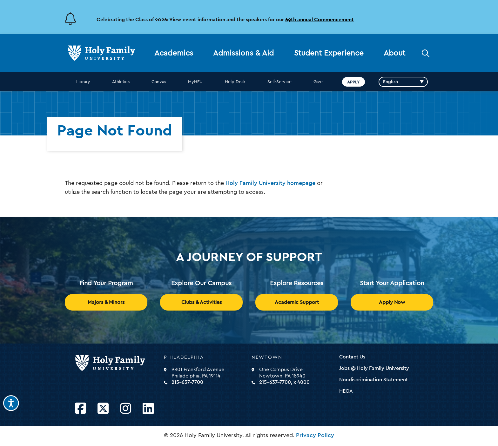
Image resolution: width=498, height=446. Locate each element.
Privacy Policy (315, 435)
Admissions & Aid (243, 53)
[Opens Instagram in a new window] (125, 409)
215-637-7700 (187, 382)
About (394, 53)
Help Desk (235, 82)
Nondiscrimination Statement (373, 379)
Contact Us (352, 356)
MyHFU (195, 82)
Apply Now (392, 302)
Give (318, 82)
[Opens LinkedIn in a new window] (148, 409)
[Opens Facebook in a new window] (80, 409)
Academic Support (297, 302)
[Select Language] (403, 82)
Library (83, 82)
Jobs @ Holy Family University (374, 368)
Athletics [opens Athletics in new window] (121, 82)
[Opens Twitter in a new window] (103, 409)
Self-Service (279, 82)
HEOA (346, 391)
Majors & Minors (106, 302)
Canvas (158, 82)
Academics (173, 53)
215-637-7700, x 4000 (284, 382)
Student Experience (329, 53)
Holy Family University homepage (270, 183)
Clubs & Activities (201, 302)
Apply (353, 82)
